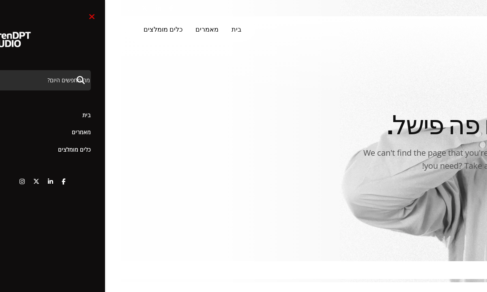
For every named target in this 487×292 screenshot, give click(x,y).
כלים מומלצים (41, 29)
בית (115, 29)
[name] (50, 8)
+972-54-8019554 (441, 8)
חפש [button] (387, 8)
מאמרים (85, 29)
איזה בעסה (443, 195)
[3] (441, 30)
